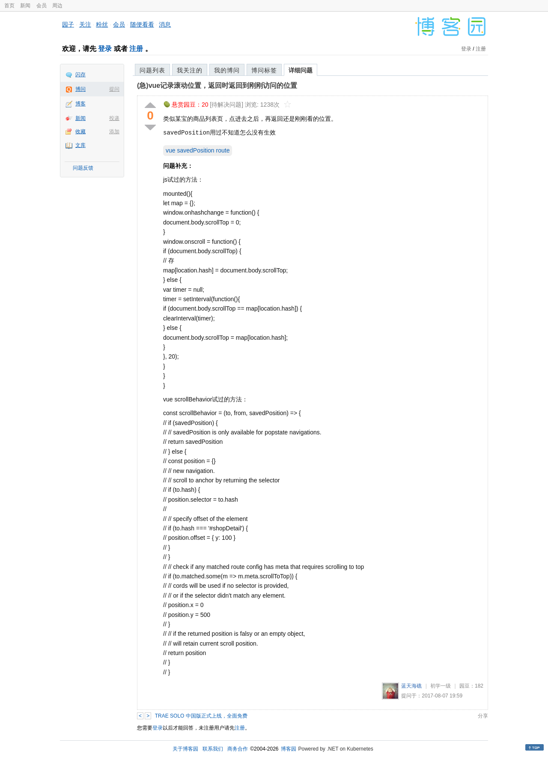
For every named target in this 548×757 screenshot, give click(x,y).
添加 (114, 132)
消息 (165, 24)
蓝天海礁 (411, 686)
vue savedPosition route (197, 150)
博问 (80, 89)
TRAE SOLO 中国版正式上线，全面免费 (201, 716)
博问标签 (264, 70)
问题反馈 (83, 168)
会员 (41, 6)
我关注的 (190, 70)
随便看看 (142, 24)
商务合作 (237, 749)
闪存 (80, 75)
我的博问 (227, 70)
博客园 (288, 749)
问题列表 (152, 70)
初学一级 (440, 686)
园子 (68, 24)
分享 (483, 716)
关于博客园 (185, 749)
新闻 (25, 6)
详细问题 (301, 70)
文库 (80, 145)
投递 (114, 118)
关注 (85, 24)
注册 (136, 48)
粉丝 (102, 24)
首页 (9, 6)
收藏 (80, 132)
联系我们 (213, 749)
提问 (114, 89)
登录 (105, 48)
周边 (57, 6)
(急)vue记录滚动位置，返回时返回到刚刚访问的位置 (217, 85)
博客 (80, 104)
